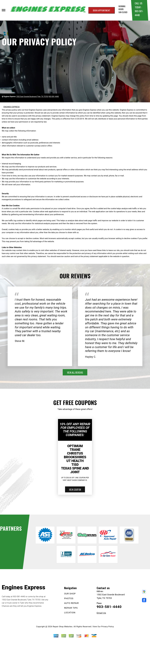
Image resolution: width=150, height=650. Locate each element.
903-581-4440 (54, 96)
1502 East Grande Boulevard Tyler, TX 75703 (32, 96)
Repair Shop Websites (62, 626)
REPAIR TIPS (71, 608)
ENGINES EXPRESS (12, 107)
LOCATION (69, 612)
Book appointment (101, 10)
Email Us (101, 613)
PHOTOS (68, 598)
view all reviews (75, 372)
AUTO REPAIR (71, 603)
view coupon (75, 489)
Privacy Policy (107, 626)
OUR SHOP (70, 593)
